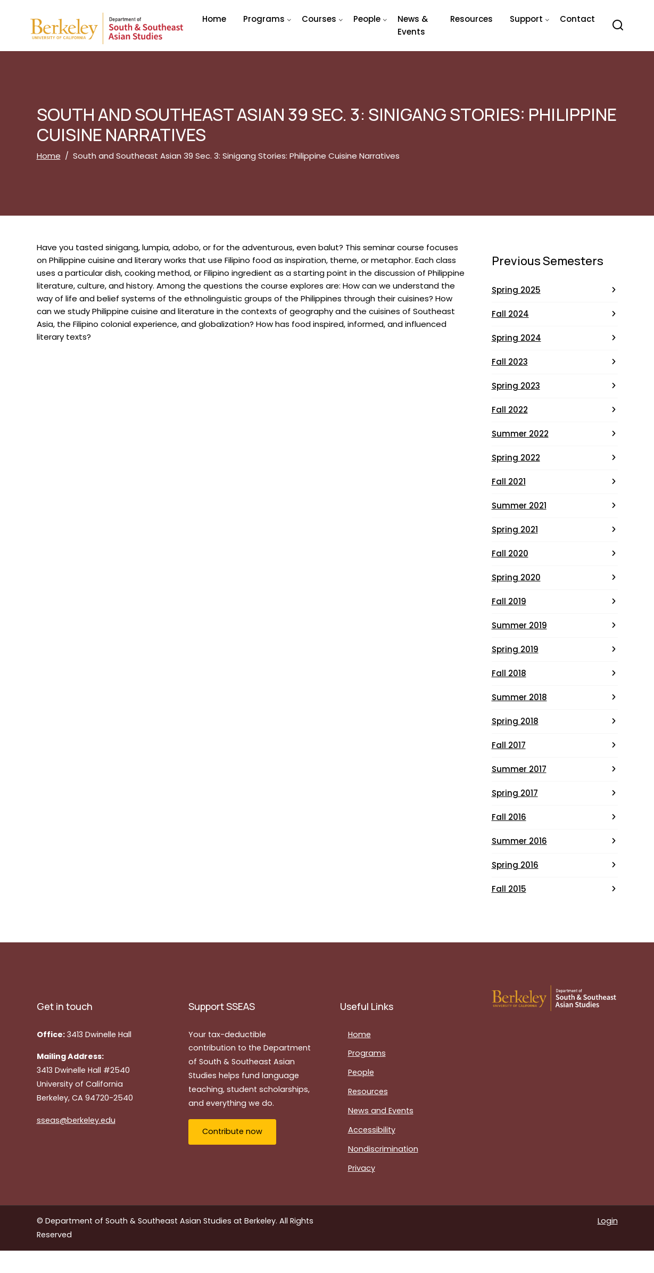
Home (214, 18)
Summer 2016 (519, 841)
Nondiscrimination (383, 1149)
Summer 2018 (519, 697)
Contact (577, 18)
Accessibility (371, 1129)
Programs (367, 1053)
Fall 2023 (510, 361)
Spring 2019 (515, 649)
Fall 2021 (509, 481)
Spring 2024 (516, 337)
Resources (471, 18)
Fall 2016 (509, 817)
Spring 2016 (515, 864)
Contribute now (232, 1131)
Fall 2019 (509, 601)
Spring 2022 (516, 457)
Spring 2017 (515, 793)
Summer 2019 (519, 625)
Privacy (361, 1168)
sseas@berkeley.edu (76, 1120)
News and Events (380, 1110)
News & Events (413, 25)
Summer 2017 (519, 769)
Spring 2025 (516, 289)
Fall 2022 (510, 409)
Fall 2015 (509, 888)
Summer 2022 (520, 433)
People (361, 1072)
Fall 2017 (509, 745)
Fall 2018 (509, 673)
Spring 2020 (516, 577)
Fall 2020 (510, 553)
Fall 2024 (510, 313)
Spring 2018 (515, 721)
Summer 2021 (519, 505)
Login (608, 1220)
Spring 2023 (516, 385)
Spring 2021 (515, 529)
